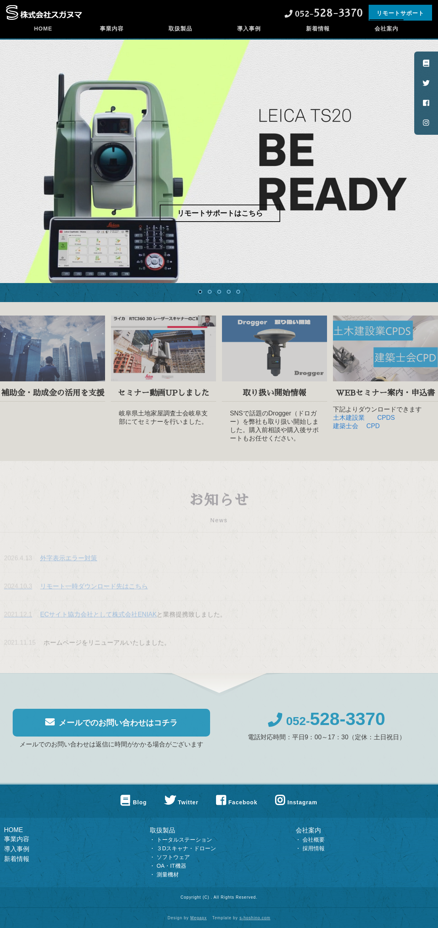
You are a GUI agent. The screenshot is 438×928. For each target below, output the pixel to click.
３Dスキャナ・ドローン (186, 848)
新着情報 (318, 37)
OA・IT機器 (171, 866)
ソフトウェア (173, 857)
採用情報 (313, 848)
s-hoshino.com (254, 918)
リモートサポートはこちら (220, 213)
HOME (43, 37)
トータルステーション (184, 839)
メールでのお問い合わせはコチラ (111, 727)
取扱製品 (180, 37)
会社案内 (386, 37)
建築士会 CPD (356, 430)
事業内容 (112, 37)
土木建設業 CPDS (364, 422)
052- (326, 725)
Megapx (198, 918)
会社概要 (313, 839)
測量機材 (168, 874)
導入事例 (249, 37)
